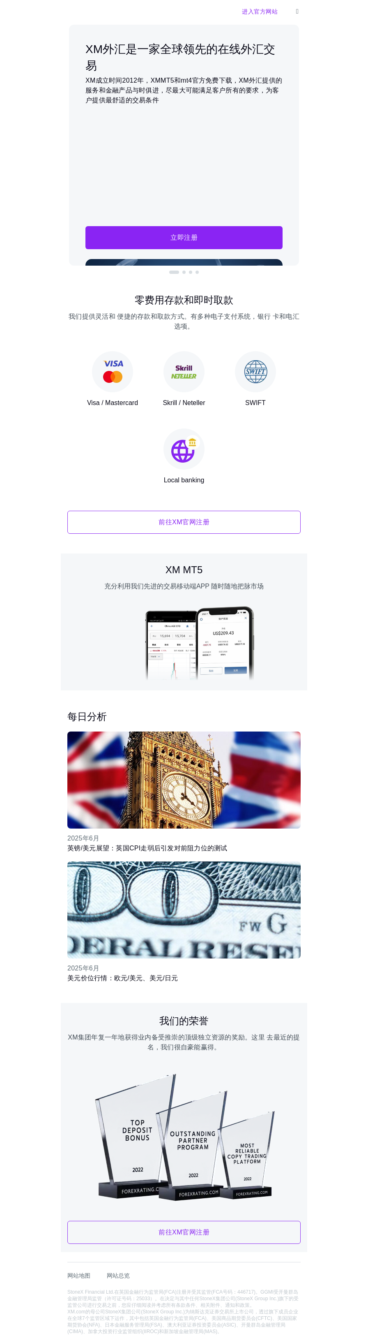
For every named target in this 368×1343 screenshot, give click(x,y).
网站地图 (78, 1275)
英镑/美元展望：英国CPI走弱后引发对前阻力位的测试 (147, 848)
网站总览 (118, 1275)
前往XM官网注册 (184, 522)
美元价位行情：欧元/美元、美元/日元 (122, 978)
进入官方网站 (260, 11)
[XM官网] (73, 11)
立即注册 (184, 237)
